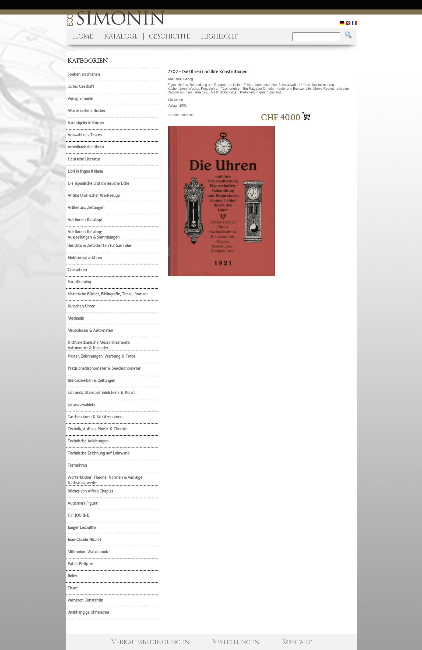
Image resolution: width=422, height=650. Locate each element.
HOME (83, 36)
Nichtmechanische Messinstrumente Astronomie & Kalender (99, 345)
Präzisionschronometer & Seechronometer (104, 368)
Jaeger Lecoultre (82, 527)
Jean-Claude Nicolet (84, 539)
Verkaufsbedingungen (150, 642)
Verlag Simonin (80, 98)
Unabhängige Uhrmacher (88, 612)
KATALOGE (121, 36)
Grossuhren (77, 269)
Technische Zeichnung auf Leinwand (98, 453)
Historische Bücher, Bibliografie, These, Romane (108, 294)
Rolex (72, 576)
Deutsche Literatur (84, 159)
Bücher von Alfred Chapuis (90, 491)
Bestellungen (235, 642)
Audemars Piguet (82, 503)
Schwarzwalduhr (82, 404)
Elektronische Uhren (85, 257)
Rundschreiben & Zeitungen (91, 380)
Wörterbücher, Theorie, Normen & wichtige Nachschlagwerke (105, 480)
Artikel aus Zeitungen (86, 207)
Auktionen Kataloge (85, 219)
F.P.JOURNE (78, 515)
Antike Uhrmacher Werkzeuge (94, 195)
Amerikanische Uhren (86, 147)
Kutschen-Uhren (81, 306)
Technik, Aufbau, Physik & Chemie (97, 429)
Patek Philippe (80, 563)
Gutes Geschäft (81, 86)
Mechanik (76, 318)
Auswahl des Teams (85, 134)
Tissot (73, 588)
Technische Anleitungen (88, 441)
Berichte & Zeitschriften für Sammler (99, 245)
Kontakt (297, 642)
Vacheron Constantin (85, 600)
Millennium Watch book (88, 551)
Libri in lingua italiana (85, 171)
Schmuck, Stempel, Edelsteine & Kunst (101, 392)
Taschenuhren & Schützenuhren (95, 416)
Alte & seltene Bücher (86, 110)
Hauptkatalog (79, 281)
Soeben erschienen (84, 74)
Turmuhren (77, 465)
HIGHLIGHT (219, 36)
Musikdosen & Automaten (90, 330)
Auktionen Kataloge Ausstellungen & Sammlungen (93, 234)
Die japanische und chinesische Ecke (98, 183)
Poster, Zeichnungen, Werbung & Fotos (101, 356)
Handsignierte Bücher (86, 122)
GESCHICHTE (169, 36)
